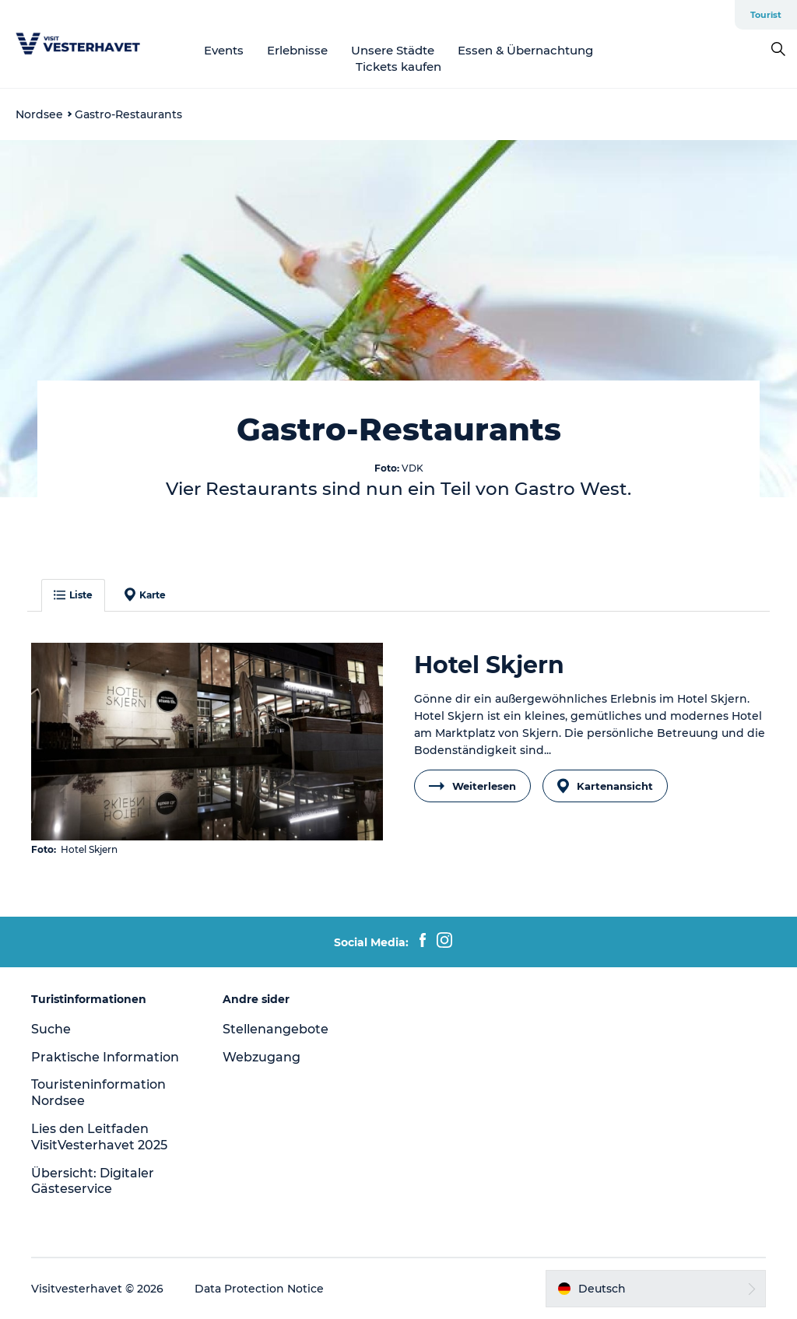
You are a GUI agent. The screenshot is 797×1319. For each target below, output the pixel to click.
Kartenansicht (605, 786)
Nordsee (39, 114)
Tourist (765, 14)
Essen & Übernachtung (525, 50)
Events (224, 50)
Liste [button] (73, 595)
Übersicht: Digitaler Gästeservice (92, 1181)
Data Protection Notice (259, 1289)
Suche (51, 1029)
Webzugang (261, 1057)
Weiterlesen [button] (472, 786)
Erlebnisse (297, 50)
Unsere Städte (392, 50)
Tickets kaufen (398, 66)
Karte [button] (145, 594)
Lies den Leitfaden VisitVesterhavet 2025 (99, 1136)
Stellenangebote (275, 1029)
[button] (656, 1288)
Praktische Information (105, 1057)
